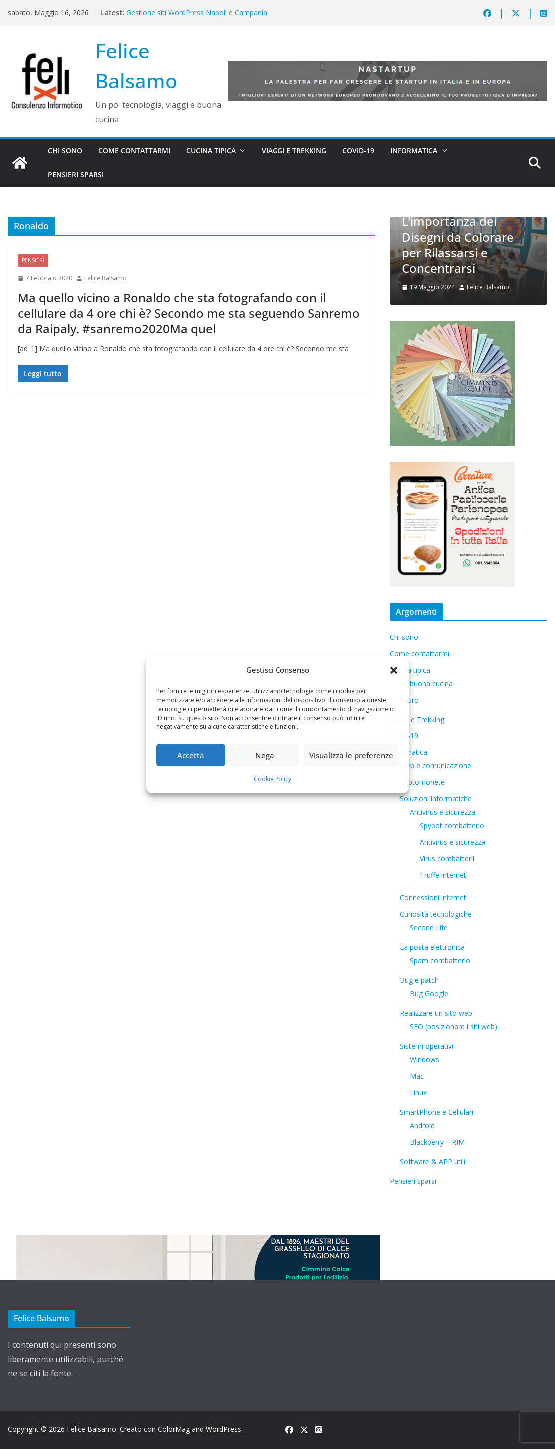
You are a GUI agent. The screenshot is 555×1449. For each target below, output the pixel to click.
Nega (264, 755)
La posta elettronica (432, 947)
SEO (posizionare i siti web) (453, 1026)
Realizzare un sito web (436, 1013)
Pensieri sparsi (76, 174)
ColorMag (174, 1429)
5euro (409, 700)
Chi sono (65, 150)
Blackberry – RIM (437, 1142)
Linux (418, 1092)
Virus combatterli (447, 858)
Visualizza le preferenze (351, 755)
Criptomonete (422, 782)
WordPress (223, 1429)
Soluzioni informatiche (436, 798)
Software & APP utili (432, 1161)
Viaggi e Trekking (294, 150)
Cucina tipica (211, 150)
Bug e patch (419, 980)
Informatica (413, 150)
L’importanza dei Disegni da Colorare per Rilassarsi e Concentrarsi (458, 244)
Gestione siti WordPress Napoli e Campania (196, 12)
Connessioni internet (433, 897)
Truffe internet (443, 875)
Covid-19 (358, 150)
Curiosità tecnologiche (436, 914)
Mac (417, 1076)
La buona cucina (426, 683)
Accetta (190, 755)
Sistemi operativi (426, 1046)
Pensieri (33, 260)
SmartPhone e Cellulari (436, 1112)
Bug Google (429, 993)
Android (422, 1125)
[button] (394, 670)
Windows (424, 1059)
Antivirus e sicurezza (442, 812)
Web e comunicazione (435, 765)
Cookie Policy (272, 779)
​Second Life (429, 927)
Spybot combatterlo (452, 825)
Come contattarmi (134, 150)
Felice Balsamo (105, 278)
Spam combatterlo (440, 960)
